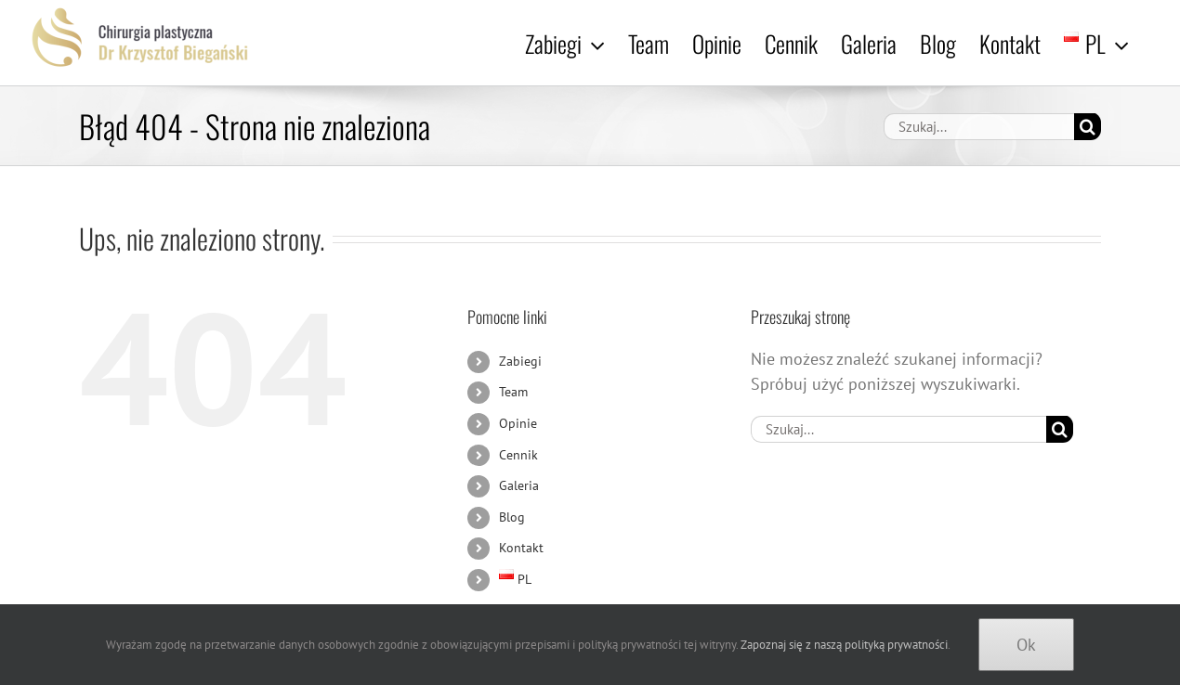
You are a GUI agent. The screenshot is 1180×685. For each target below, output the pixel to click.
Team (513, 391)
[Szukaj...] (979, 126)
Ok (1026, 644)
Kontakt (521, 547)
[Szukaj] (1087, 126)
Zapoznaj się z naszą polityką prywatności (844, 645)
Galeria (519, 485)
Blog (512, 517)
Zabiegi (520, 361)
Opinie (518, 423)
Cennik (518, 454)
